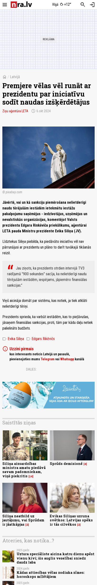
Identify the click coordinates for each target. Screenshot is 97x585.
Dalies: (31, 369)
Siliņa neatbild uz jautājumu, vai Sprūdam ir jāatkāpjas (23, 520)
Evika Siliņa (13, 338)
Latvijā (15, 77)
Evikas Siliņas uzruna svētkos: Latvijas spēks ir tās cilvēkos (71, 520)
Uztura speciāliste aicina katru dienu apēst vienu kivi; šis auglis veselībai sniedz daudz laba (55, 558)
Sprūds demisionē (66, 463)
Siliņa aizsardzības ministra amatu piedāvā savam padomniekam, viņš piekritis (24, 469)
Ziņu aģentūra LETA (15, 111)
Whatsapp (67, 359)
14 (30, 476)
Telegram (48, 359)
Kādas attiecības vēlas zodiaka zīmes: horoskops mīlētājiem (51, 574)
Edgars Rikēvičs (40, 338)
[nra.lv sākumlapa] (21, 4)
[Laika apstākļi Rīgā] (62, 4)
